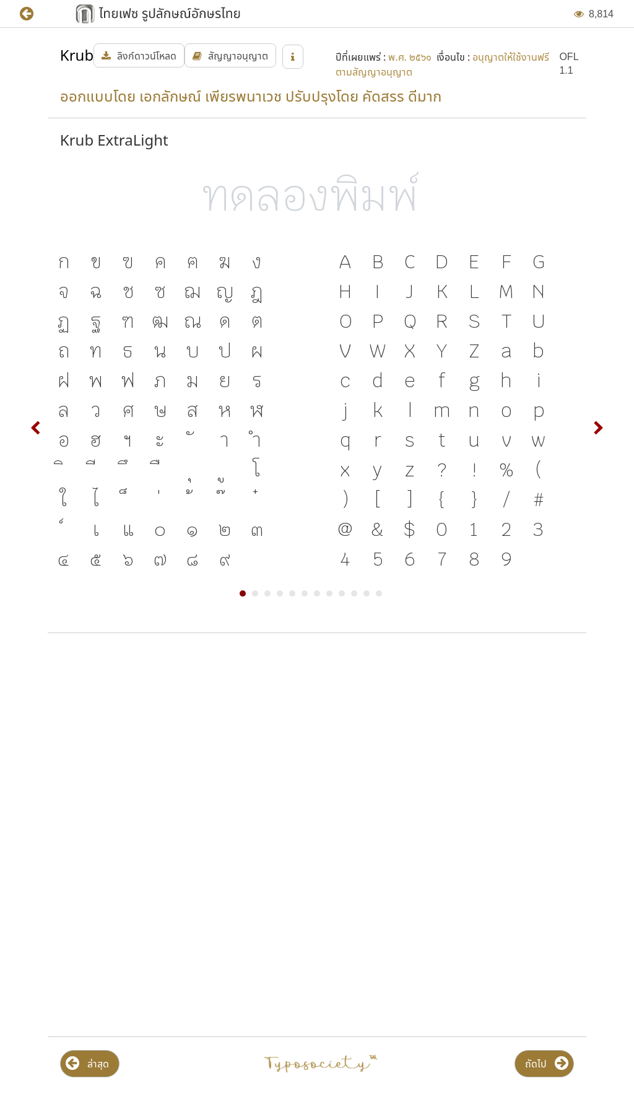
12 (379, 593)
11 (366, 593)
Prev (36, 428)
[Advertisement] (317, 742)
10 (354, 593)
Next (598, 428)
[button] (35, 14)
